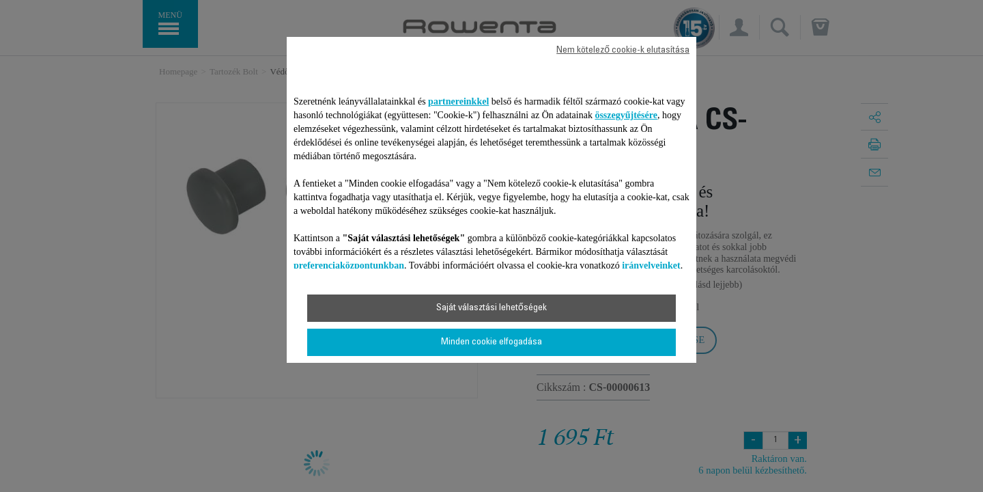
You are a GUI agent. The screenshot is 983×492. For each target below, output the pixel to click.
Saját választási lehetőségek (491, 308)
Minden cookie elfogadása (491, 342)
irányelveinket (651, 265)
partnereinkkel (458, 101)
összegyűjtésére (626, 115)
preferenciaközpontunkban (349, 265)
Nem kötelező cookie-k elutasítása (622, 50)
